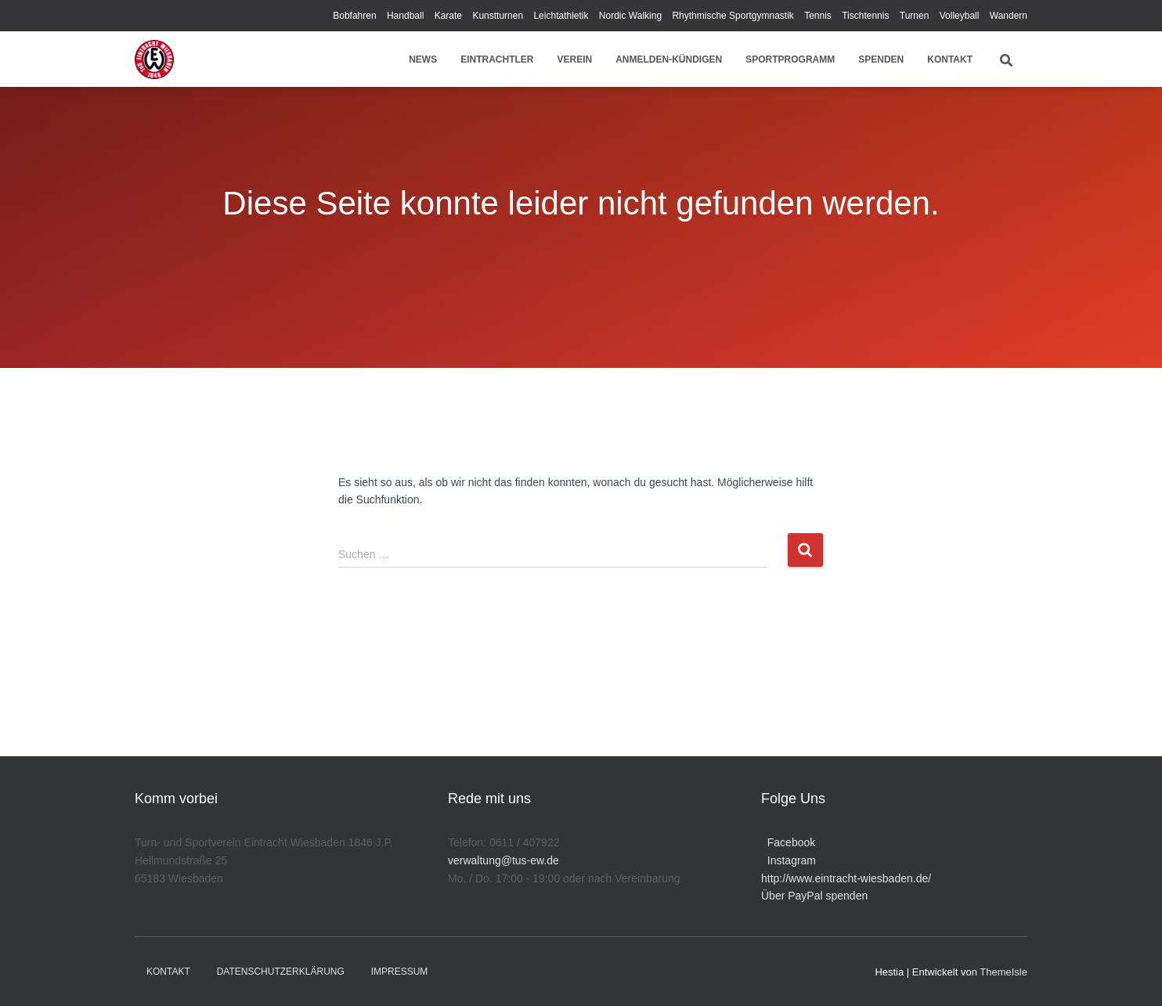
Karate (448, 15)
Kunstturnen (497, 15)
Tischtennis (865, 15)
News (423, 59)
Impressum (399, 971)
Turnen (914, 15)
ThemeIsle (1003, 972)
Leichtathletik (560, 15)
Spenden (881, 59)
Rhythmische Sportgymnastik (732, 15)
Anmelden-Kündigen (668, 59)
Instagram (788, 860)
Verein (575, 59)
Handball (405, 15)
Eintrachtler (496, 59)
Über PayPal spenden (814, 895)
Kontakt (950, 59)
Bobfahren (354, 15)
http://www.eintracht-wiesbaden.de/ (846, 878)
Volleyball (960, 15)
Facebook (788, 842)
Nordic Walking (630, 15)
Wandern (1008, 15)
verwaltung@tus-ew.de (503, 860)
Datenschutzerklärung (281, 971)
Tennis (818, 15)
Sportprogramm (790, 59)
